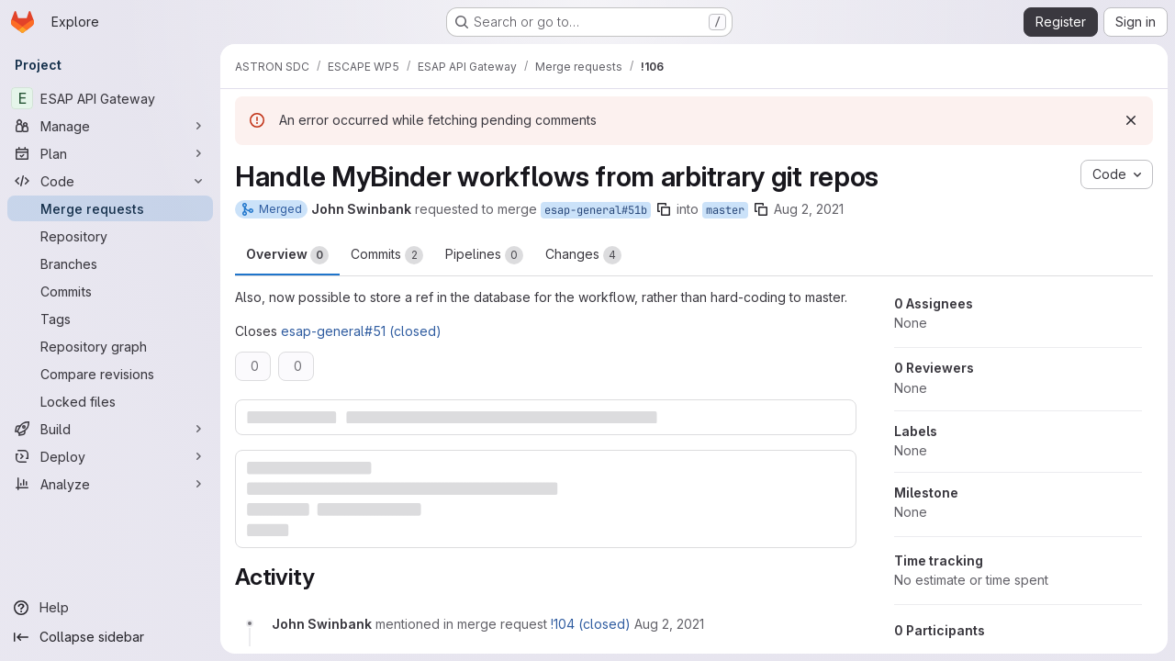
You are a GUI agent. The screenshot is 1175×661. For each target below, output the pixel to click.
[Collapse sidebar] (110, 637)
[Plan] (110, 153)
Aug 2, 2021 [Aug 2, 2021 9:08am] (809, 209)
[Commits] (110, 291)
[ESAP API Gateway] (110, 98)
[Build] (110, 429)
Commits (387, 255)
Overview (287, 255)
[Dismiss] (1131, 120)
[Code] (110, 181)
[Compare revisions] (110, 374)
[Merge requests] (110, 208)
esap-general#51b (595, 210)
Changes (583, 255)
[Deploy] (110, 456)
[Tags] (110, 318)
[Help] (110, 608)
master (725, 210)
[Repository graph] (110, 346)
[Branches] (110, 263)
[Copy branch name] (664, 209)
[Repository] (110, 236)
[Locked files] (110, 401)
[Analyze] (110, 484)
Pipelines (484, 255)
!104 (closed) (591, 624)
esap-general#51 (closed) (361, 331)
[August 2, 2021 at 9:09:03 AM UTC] (669, 624)
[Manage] (110, 126)
